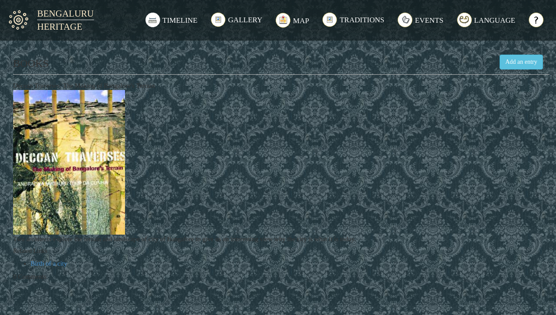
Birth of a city (49, 263)
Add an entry (521, 62)
